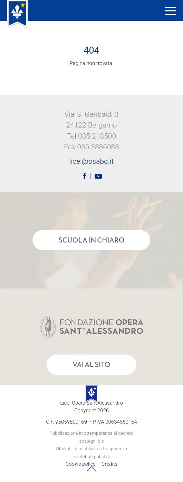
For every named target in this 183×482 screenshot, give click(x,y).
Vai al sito (91, 364)
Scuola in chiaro (91, 240)
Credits (110, 464)
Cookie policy (81, 464)
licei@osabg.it (91, 161)
